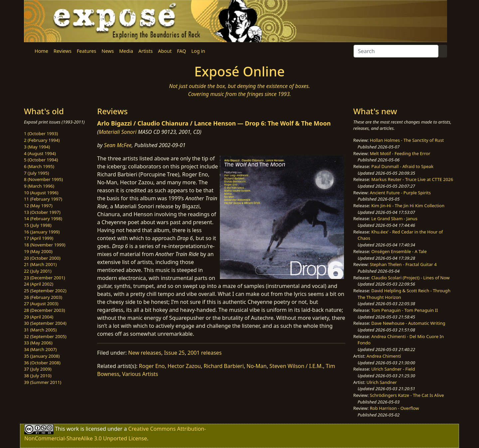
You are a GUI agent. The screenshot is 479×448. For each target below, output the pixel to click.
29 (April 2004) (38, 317)
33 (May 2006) (38, 343)
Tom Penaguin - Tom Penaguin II (404, 310)
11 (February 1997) (43, 199)
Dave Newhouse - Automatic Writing (408, 323)
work (73, 428)
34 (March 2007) (40, 349)
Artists (145, 51)
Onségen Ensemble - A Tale (398, 251)
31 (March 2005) (40, 330)
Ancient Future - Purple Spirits (400, 193)
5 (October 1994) (41, 160)
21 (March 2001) (40, 264)
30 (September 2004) (45, 323)
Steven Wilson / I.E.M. (296, 366)
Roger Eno (152, 366)
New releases (144, 352)
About (165, 51)
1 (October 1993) (41, 133)
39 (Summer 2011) (42, 382)
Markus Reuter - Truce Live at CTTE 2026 (412, 179)
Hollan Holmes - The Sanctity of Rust (407, 140)
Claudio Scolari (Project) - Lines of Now (410, 278)
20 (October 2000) (42, 258)
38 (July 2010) (38, 376)
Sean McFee (118, 145)
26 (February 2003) (43, 297)
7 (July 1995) (36, 173)
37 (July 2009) (38, 369)
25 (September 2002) (45, 291)
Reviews (63, 51)
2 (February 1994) (42, 140)
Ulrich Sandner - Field (393, 369)
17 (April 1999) (38, 238)
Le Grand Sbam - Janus (394, 219)
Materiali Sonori (118, 131)
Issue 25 (174, 352)
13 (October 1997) (42, 212)
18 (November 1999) (45, 245)
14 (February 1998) (43, 219)
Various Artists (140, 374)
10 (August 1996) (41, 193)
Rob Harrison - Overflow (394, 408)
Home (41, 51)
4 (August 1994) (40, 153)
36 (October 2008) (42, 363)
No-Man (256, 366)
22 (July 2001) (38, 271)
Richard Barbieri (224, 366)
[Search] (396, 51)
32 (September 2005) (45, 336)
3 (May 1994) (37, 147)
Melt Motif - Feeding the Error (400, 153)
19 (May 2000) (38, 251)
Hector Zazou (184, 366)
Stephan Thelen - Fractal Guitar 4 (403, 264)
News (107, 51)
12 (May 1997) (38, 206)
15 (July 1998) (38, 225)
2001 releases (205, 352)
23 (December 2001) (44, 278)
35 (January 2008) (42, 356)
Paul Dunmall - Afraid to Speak (402, 166)
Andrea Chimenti (384, 356)
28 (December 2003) (44, 310)
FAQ (181, 51)
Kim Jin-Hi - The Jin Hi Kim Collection (407, 206)
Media (126, 51)
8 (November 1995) (43, 179)
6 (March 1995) (39, 166)
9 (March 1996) (39, 186)
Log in (198, 51)
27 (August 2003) (41, 304)
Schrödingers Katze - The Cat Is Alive (407, 395)
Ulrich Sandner (382, 382)
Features (86, 51)
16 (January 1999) (42, 232)
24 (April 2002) (38, 284)
